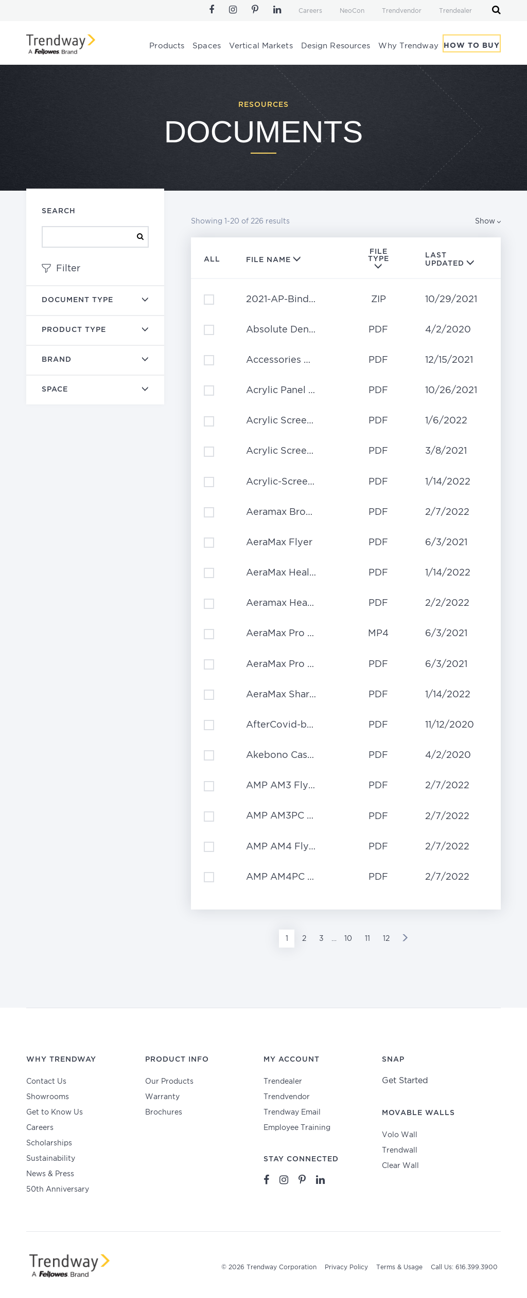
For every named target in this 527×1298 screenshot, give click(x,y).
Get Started (405, 1081)
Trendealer (455, 11)
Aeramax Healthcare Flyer (289, 603)
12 (386, 939)
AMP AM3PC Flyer (288, 816)
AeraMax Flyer (279, 543)
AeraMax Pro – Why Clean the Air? (289, 633)
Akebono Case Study (289, 755)
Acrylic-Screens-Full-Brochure (289, 482)
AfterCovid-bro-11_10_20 (289, 725)
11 (367, 939)
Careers (310, 11)
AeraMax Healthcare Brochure (289, 573)
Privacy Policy (346, 1267)
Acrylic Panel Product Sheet (289, 390)
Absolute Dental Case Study (289, 330)
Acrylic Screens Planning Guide (289, 451)
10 (348, 939)
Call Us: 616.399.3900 (464, 1267)
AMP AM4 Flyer (282, 847)
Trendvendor (401, 11)
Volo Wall (399, 1135)
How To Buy (472, 48)
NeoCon (352, 11)
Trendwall (399, 1150)
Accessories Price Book (289, 360)
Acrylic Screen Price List (289, 421)
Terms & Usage (399, 1267)
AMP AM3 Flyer (282, 786)
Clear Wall (400, 1166)
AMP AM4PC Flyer (288, 877)
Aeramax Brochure (288, 512)
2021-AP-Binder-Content (289, 299)
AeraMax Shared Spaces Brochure (289, 695)
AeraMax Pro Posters (289, 664)
